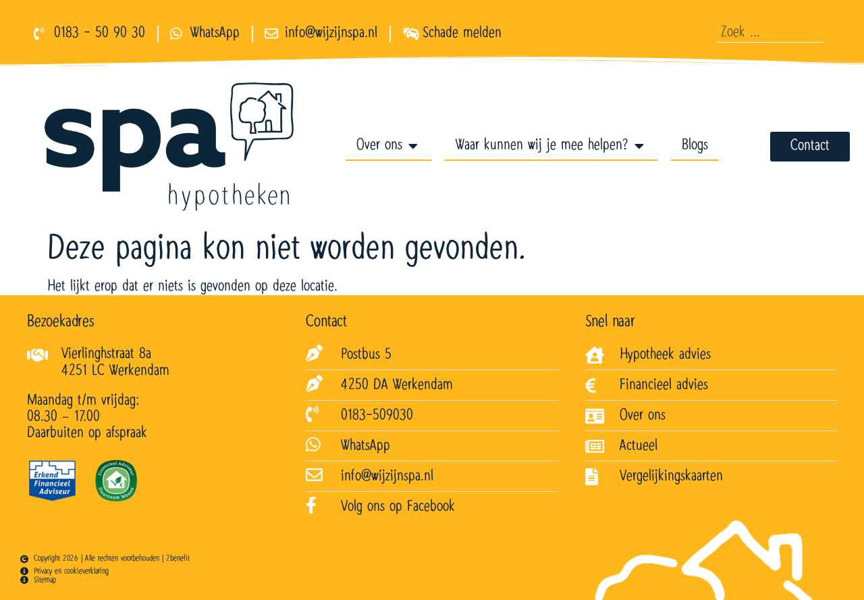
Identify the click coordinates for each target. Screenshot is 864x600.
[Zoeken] (817, 33)
